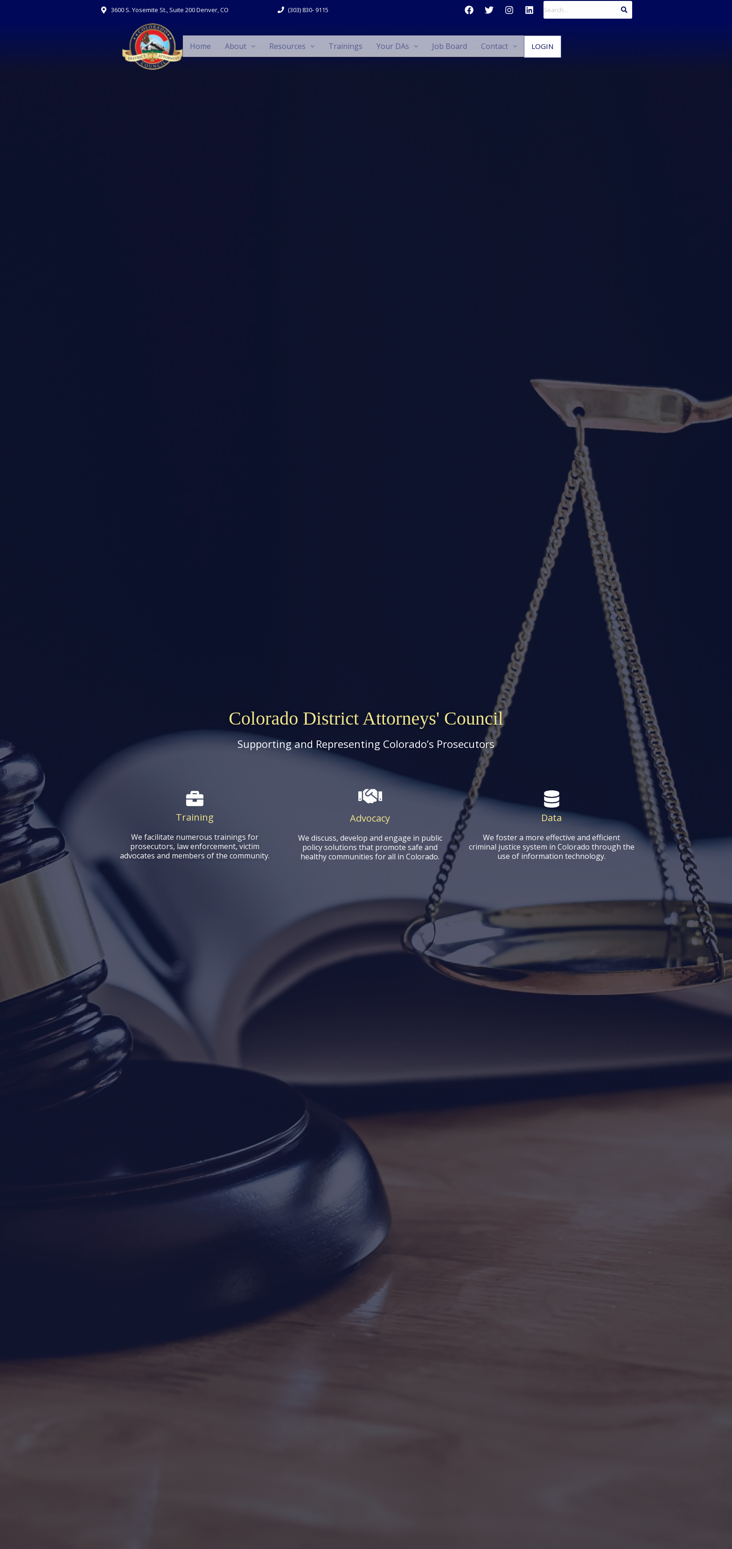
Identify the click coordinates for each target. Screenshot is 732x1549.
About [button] (238, 46)
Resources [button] (288, 46)
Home (200, 46)
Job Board (440, 46)
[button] (238, 46)
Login (531, 46)
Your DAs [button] (389, 46)
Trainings (340, 46)
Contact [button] (488, 46)
